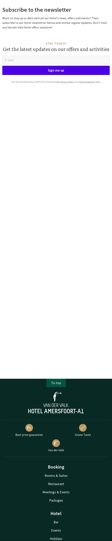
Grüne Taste (83, 430)
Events (56, 530)
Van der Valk (56, 445)
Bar (56, 522)
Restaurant (56, 484)
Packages (56, 500)
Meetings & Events (56, 492)
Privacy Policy (67, 81)
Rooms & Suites (56, 475)
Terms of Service (87, 81)
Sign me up (56, 70)
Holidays (56, 538)
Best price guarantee (29, 430)
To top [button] (56, 383)
